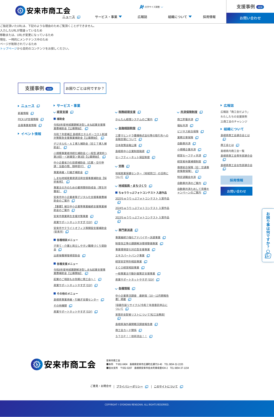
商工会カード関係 (126, 330)
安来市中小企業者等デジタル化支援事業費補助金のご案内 (80, 198)
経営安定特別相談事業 (128, 261)
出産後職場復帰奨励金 (67, 255)
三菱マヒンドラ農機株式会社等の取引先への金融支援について (141, 137)
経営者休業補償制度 (189, 161)
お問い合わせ (250, 18)
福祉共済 (182, 125)
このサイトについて (166, 386)
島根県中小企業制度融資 (130, 151)
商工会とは (227, 145)
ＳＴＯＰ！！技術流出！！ (131, 336)
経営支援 (62, 112)
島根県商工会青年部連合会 (236, 156)
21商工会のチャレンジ (234, 121)
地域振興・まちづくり (133, 186)
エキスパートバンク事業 (130, 255)
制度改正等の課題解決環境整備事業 (136, 243)
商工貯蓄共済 (185, 119)
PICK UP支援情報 (28, 119)
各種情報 (124, 288)
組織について (234, 129)
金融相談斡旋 (127, 128)
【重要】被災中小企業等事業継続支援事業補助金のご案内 (80, 208)
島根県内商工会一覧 (232, 151)
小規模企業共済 (186, 149)
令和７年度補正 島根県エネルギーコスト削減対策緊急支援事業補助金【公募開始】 (80, 136)
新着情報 (23, 113)
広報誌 (142, 16)
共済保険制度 (188, 112)
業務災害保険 (185, 137)
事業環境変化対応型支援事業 (132, 249)
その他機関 (60, 305)
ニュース (68, 16)
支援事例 (250, 6)
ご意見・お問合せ (100, 386)
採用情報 (209, 16)
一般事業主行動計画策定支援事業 (135, 273)
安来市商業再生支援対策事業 (71, 216)
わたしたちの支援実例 (234, 116)
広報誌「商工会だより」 (235, 112)
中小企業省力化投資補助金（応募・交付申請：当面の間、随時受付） (79, 164)
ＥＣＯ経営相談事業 (127, 267)
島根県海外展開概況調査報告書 (133, 324)
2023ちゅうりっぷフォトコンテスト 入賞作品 (142, 217)
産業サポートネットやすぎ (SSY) (73, 222)
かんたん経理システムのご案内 (133, 119)
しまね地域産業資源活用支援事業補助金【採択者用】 (80, 180)
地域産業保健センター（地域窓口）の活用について (141, 175)
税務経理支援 (127, 112)
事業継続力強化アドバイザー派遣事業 (137, 237)
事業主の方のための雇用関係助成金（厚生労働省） (80, 189)
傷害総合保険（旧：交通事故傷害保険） (193, 169)
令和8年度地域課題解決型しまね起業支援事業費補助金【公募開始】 (79, 126)
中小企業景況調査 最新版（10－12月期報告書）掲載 (142, 297)
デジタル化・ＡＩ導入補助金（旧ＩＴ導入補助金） (80, 145)
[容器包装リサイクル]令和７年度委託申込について (141, 307)
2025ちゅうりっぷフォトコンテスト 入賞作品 (142, 198)
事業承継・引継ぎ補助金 (68, 172)
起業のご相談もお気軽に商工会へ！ (75, 279)
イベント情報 (31, 134)
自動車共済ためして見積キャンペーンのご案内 (193, 190)
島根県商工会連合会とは (235, 135)
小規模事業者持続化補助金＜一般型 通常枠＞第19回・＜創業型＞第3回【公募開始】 (80, 155)
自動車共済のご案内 (189, 183)
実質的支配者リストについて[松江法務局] (140, 314)
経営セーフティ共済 (189, 155)
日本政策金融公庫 (126, 145)
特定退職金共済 (186, 177)
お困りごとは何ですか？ (85, 88)
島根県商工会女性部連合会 (236, 165)
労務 (121, 166)
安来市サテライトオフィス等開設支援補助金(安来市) (80, 229)
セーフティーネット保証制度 (132, 157)
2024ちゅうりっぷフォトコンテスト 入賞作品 (142, 208)
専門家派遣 (126, 230)
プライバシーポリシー (129, 386)
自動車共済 (184, 143)
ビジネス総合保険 (187, 131)
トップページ (8, 48)
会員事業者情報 (27, 125)
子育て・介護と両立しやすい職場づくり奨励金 (80, 247)
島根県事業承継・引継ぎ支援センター (76, 299)
